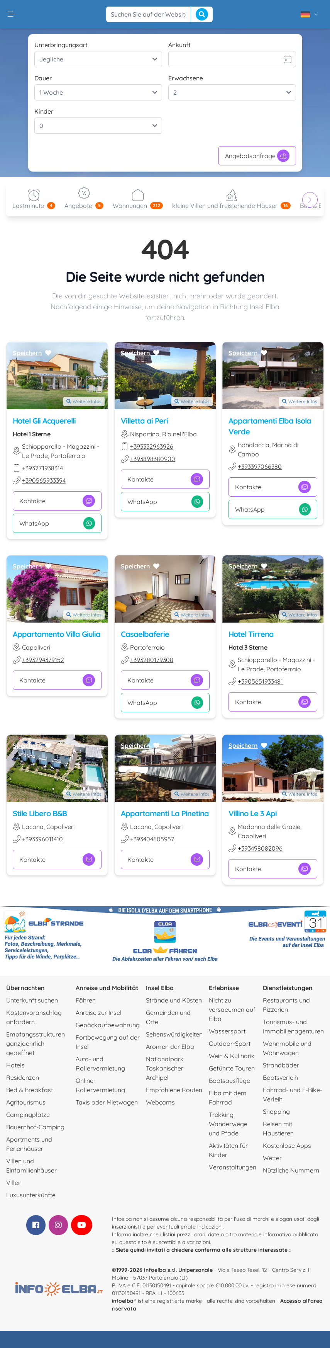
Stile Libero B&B (40, 814)
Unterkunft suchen (32, 1000)
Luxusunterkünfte (31, 1195)
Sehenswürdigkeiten (174, 1034)
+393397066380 (260, 466)
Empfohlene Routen (174, 1090)
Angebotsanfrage (257, 156)
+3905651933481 (260, 681)
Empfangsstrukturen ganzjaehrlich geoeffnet (35, 1043)
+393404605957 (152, 839)
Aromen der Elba (170, 1046)
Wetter (272, 1158)
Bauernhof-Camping (35, 1127)
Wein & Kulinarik (232, 1056)
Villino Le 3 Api (252, 814)
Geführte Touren (232, 1068)
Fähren (86, 1000)
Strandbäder (281, 1065)
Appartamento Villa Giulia (56, 634)
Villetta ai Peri (144, 421)
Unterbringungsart (61, 45)
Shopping (276, 1111)
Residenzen (22, 1077)
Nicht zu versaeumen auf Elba (232, 1009)
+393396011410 (42, 839)
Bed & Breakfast (29, 1090)
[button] (11, 14)
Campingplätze (28, 1114)
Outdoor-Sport (229, 1043)
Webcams (160, 1102)
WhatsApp (57, 523)
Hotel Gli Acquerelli (44, 421)
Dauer (43, 78)
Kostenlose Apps (287, 1145)
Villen (14, 1182)
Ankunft (179, 45)
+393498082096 (260, 849)
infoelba (123, 1300)
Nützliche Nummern (291, 1170)
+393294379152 (43, 660)
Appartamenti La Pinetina (165, 814)
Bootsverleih (280, 1077)
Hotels (15, 1065)
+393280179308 (151, 660)
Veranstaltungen (232, 1167)
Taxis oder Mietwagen (107, 1102)
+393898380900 (152, 459)
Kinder (43, 111)
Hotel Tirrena (251, 634)
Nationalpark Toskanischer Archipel (165, 1068)
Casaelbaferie (145, 634)
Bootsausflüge (229, 1080)
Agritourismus (26, 1102)
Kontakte (57, 501)
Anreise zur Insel (99, 1012)
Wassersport (227, 1031)
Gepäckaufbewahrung (108, 1025)
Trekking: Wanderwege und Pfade (228, 1124)
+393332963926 (151, 446)
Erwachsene (185, 78)
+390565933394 (44, 480)
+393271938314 (42, 468)
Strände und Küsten (174, 1000)
